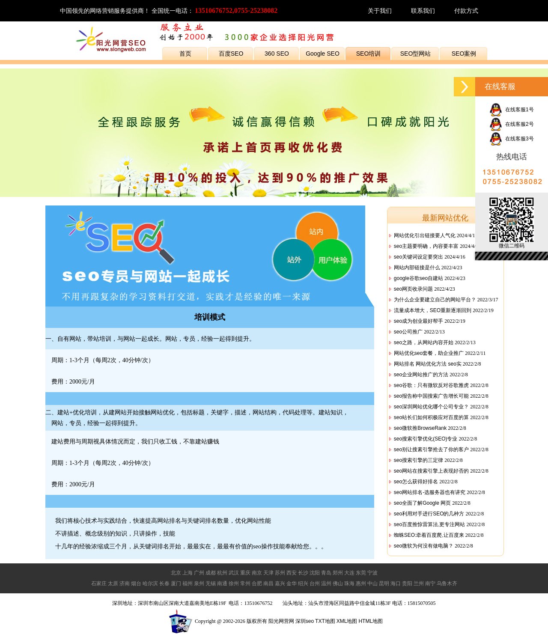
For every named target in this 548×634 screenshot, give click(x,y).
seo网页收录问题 (413, 289)
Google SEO (323, 53)
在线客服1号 (511, 110)
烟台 (136, 583)
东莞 (361, 573)
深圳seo (304, 621)
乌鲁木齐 (447, 583)
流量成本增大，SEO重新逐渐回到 (432, 310)
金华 (291, 583)
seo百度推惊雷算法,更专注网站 (429, 524)
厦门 (176, 583)
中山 (372, 583)
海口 (395, 583)
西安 (291, 573)
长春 (164, 583)
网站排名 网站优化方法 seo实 (428, 364)
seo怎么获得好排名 (416, 482)
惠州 (361, 583)
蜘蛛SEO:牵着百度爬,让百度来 (429, 535)
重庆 (245, 573)
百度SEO (231, 53)
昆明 (384, 583)
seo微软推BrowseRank (420, 428)
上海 (187, 573)
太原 (113, 583)
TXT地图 (325, 621)
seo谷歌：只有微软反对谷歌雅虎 (431, 385)
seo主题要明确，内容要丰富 (426, 246)
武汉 (234, 573)
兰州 (419, 583)
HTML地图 (370, 621)
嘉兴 (280, 583)
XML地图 (347, 621)
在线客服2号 (511, 124)
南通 (222, 583)
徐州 (234, 583)
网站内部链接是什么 (417, 268)
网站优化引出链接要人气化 (425, 235)
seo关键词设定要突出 (418, 257)
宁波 (372, 573)
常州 (245, 583)
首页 (185, 53)
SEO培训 (368, 53)
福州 (187, 583)
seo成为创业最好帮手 (418, 321)
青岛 (326, 573)
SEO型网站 (415, 53)
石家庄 (99, 583)
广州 (199, 573)
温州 (326, 583)
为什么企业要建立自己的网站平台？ (435, 300)
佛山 (338, 583)
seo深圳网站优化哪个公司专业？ (431, 407)
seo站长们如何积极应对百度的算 (431, 417)
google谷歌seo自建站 (418, 278)
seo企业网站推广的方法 (421, 375)
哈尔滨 (150, 583)
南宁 (430, 583)
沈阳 (315, 573)
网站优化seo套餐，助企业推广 (429, 353)
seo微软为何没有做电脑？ (423, 546)
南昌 (268, 583)
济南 (124, 583)
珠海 (349, 583)
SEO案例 (464, 53)
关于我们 (380, 10)
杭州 (222, 573)
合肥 (257, 583)
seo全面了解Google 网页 (422, 503)
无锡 (211, 583)
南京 (257, 573)
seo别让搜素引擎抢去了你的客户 (431, 449)
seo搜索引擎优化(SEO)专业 (426, 439)
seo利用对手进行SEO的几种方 (429, 514)
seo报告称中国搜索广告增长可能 (431, 396)
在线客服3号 (511, 139)
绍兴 (303, 583)
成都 (211, 573)
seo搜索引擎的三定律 (418, 460)
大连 (349, 573)
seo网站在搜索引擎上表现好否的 (431, 471)
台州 (315, 583)
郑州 (338, 573)
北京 (176, 573)
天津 (268, 573)
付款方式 (466, 10)
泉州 (199, 583)
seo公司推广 (408, 332)
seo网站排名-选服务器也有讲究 (429, 492)
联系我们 (423, 10)
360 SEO (277, 53)
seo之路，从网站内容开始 (423, 342)
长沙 (303, 573)
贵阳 (407, 583)
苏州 (280, 573)
